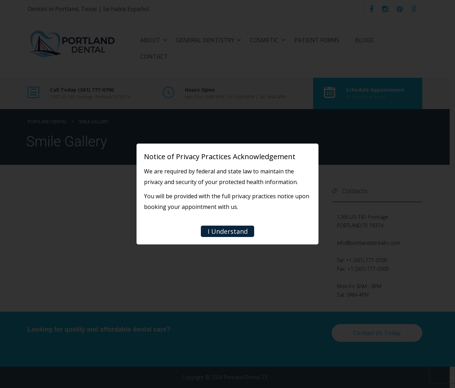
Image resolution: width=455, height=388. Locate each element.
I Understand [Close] (228, 231)
